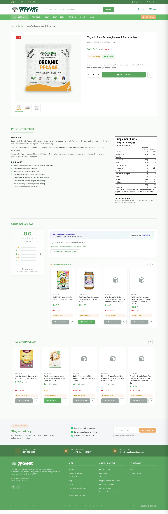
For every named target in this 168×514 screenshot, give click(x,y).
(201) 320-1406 (18, 2)
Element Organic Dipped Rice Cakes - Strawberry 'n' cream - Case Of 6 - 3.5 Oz (112, 381)
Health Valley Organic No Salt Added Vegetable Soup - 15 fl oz (62, 302)
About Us (102, 481)
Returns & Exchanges (106, 488)
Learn (71, 488)
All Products (73, 473)
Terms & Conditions (103, 510)
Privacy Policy (89, 510)
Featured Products (75, 477)
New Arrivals (73, 481)
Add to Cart (124, 77)
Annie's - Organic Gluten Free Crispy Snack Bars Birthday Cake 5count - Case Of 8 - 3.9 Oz (141, 382)
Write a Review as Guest (65, 255)
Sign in (53, 245)
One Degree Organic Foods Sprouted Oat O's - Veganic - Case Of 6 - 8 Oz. (54, 381)
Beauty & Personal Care (77, 499)
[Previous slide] (147, 268)
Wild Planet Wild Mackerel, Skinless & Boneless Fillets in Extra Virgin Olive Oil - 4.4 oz (115, 302)
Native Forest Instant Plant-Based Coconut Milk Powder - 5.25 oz (83, 381)
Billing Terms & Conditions (73, 510)
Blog (70, 484)
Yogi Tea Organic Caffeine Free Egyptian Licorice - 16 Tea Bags (26, 380)
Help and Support (105, 492)
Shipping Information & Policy (109, 484)
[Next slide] (152, 268)
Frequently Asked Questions (109, 496)
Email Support (34, 2)
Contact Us (103, 477)
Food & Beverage (75, 496)
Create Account (135, 477)
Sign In (132, 473)
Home (13, 29)
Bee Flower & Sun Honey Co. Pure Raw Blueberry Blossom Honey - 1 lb (89, 302)
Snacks (20, 29)
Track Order (152, 2)
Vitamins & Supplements (77, 492)
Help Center (138, 2)
